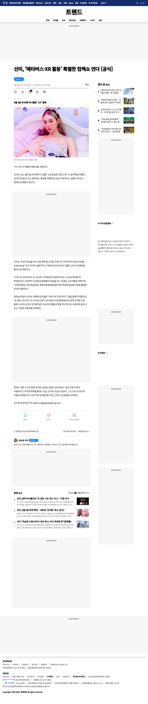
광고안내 (35, 664)
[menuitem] (15, 91)
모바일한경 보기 (83, 431)
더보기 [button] (103, 3)
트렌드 (74, 12)
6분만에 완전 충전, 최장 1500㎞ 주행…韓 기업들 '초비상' (111, 93)
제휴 (13, 676)
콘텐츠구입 (20, 676)
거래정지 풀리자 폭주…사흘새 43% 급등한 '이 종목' (111, 101)
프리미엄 (94, 3)
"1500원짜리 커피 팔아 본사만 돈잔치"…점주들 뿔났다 (111, 131)
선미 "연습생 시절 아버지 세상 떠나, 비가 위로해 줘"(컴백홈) (44, 521)
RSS (58, 676)
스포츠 (92, 20)
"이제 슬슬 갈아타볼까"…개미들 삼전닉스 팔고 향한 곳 (111, 122)
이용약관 (66, 676)
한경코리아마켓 (15, 3)
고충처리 (25, 664)
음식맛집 (72, 20)
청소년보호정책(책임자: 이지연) (99, 676)
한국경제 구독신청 (69, 431)
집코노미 (39, 3)
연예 (47, 20)
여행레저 (83, 20)
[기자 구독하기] (21, 79)
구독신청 (15, 664)
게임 (76, 3)
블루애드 (44, 664)
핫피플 (55, 20)
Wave (71, 3)
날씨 (100, 20)
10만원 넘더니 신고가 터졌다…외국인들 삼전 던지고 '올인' (111, 112)
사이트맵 (40, 676)
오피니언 (48, 3)
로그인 (142, 3)
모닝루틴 (83, 3)
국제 (65, 3)
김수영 (18, 79)
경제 (54, 3)
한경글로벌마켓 (28, 3)
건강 (63, 20)
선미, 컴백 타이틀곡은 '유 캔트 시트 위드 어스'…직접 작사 (43, 498)
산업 (59, 3)
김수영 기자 (23, 440)
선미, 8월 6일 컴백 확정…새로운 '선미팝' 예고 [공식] (40, 510)
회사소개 (6, 664)
